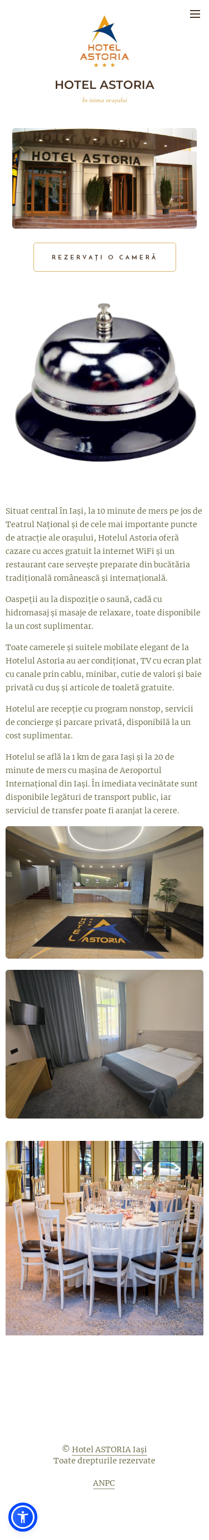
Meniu (195, 14)
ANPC (104, 1483)
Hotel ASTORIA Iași (109, 1449)
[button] (23, 1517)
